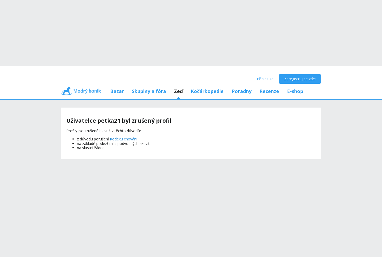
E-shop (295, 91)
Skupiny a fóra (149, 91)
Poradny (241, 91)
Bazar (117, 91)
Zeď (178, 91)
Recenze (269, 91)
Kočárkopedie (207, 91)
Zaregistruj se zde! (300, 78)
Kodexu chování (123, 138)
